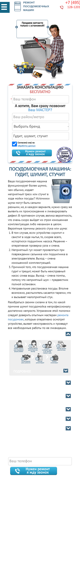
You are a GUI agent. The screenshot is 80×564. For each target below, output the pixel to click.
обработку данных (26, 146)
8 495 (40, 450)
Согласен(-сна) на (26, 144)
